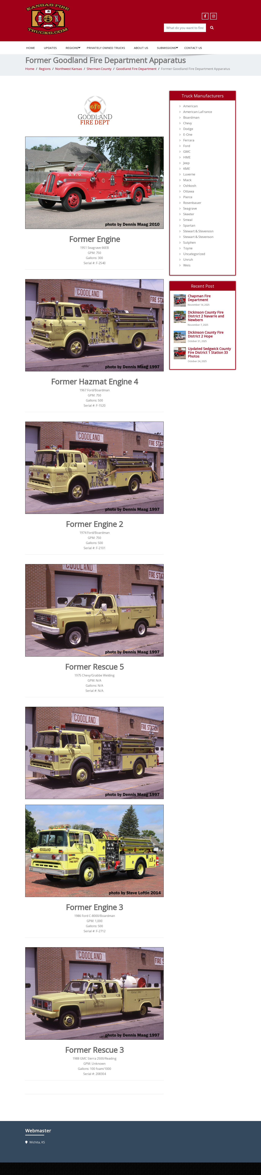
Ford (186, 146)
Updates (50, 48)
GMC (186, 151)
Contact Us (193, 48)
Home (30, 48)
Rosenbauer (192, 203)
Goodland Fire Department (136, 69)
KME (186, 169)
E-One (187, 134)
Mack (187, 180)
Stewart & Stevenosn (198, 231)
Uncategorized (194, 254)
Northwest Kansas (68, 69)
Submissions (167, 48)
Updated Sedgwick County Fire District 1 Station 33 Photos (209, 352)
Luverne (189, 174)
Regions (73, 48)
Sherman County (99, 69)
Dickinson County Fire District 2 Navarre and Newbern (206, 316)
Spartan (189, 225)
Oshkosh (189, 186)
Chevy (187, 123)
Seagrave (190, 208)
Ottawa (188, 191)
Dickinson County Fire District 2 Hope (205, 334)
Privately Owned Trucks (106, 48)
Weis (186, 265)
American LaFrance (197, 112)
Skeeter (188, 214)
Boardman (191, 117)
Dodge (188, 129)
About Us (141, 48)
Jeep (186, 163)
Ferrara (188, 140)
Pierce (187, 197)
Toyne (188, 248)
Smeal (188, 220)
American (190, 106)
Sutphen (189, 242)
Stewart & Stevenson (198, 237)
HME (187, 157)
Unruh (188, 259)
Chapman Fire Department (199, 298)
